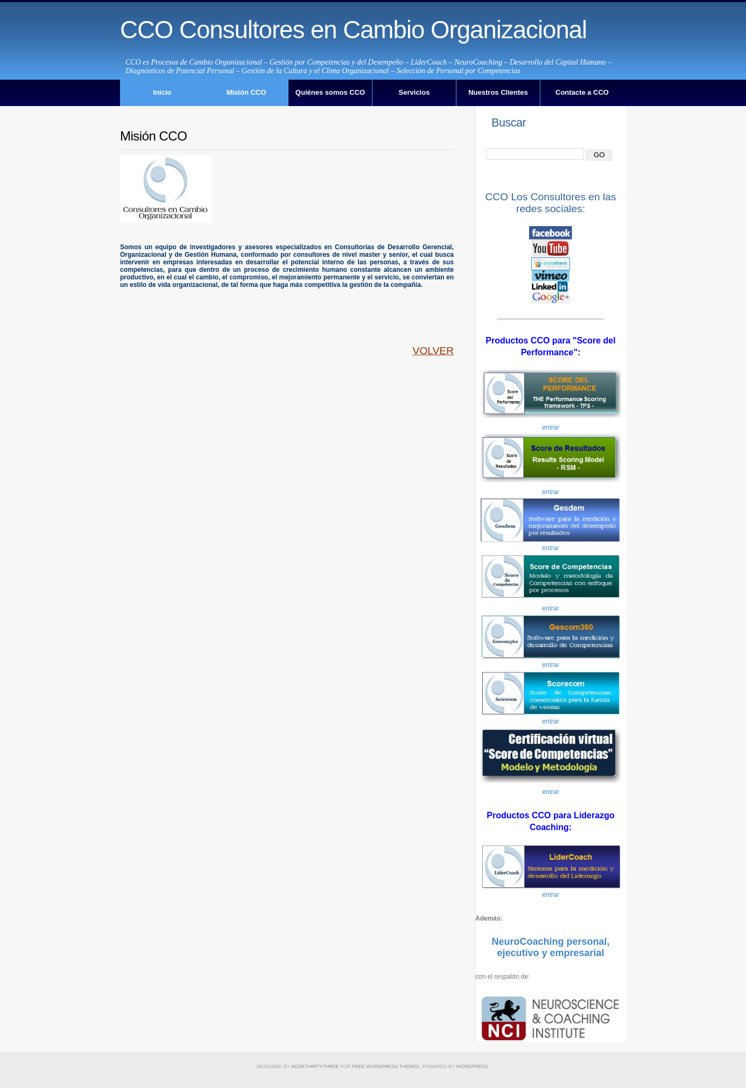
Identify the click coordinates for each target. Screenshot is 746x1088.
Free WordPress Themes (385, 1066)
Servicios (414, 92)
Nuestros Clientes (498, 92)
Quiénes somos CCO (330, 92)
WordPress (472, 1066)
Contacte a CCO (582, 92)
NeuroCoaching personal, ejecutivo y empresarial (550, 947)
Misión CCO (246, 92)
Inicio (162, 92)
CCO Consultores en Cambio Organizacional (353, 30)
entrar (550, 427)
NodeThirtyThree (315, 1066)
